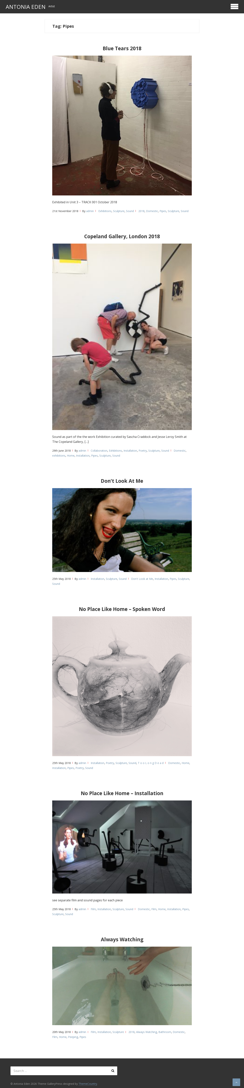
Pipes (163, 211)
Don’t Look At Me (122, 480)
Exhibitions (105, 211)
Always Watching (122, 939)
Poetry (143, 450)
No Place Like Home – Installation (122, 793)
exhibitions (58, 455)
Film (93, 909)
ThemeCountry (88, 1084)
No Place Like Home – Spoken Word (122, 609)
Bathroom (164, 1032)
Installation (130, 450)
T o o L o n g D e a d (151, 763)
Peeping (73, 1037)
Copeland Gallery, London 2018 (122, 236)
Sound (130, 211)
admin (90, 211)
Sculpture (118, 211)
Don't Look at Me (142, 579)
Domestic (152, 211)
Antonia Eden (26, 6)
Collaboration (99, 450)
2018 (141, 211)
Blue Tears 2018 (122, 48)
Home (71, 455)
